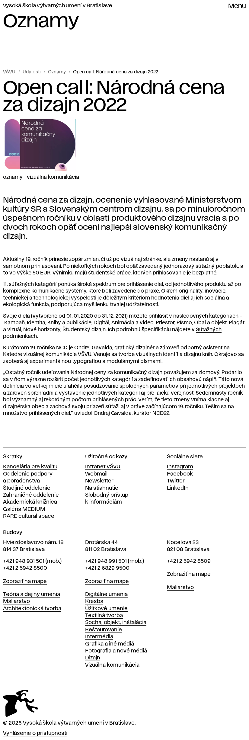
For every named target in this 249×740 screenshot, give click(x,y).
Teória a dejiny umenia (31, 594)
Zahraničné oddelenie (31, 495)
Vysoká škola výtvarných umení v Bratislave (57, 5)
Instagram (180, 466)
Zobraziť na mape (25, 581)
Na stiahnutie (101, 488)
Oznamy (57, 72)
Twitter (176, 481)
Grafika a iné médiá (109, 644)
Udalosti (32, 72)
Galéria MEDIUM (24, 509)
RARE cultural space (28, 516)
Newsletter (99, 481)
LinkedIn (178, 488)
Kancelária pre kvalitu (30, 466)
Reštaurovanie (103, 629)
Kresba (94, 601)
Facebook (180, 474)
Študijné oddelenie (26, 488)
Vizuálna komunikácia (53, 177)
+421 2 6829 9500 (107, 568)
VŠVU (9, 72)
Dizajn (92, 657)
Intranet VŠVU (102, 466)
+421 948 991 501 (106, 561)
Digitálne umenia (106, 594)
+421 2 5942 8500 (25, 568)
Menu (237, 6)
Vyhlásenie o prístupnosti (35, 733)
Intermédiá (99, 636)
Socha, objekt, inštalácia (115, 622)
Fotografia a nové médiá (116, 651)
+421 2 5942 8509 (189, 561)
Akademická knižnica (30, 502)
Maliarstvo (16, 601)
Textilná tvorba (104, 615)
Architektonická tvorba (32, 608)
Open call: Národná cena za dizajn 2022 (115, 72)
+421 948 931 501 (23, 561)
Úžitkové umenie (106, 608)
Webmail (96, 474)
